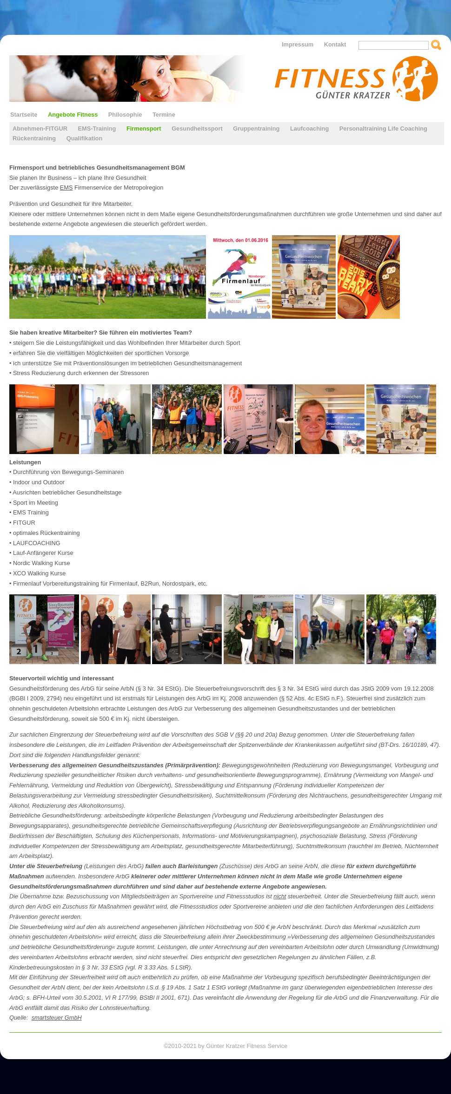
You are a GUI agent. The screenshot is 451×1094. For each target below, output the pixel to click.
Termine (164, 114)
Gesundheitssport (197, 128)
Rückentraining (34, 138)
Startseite (23, 114)
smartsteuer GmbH (57, 1017)
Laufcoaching (309, 128)
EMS (66, 187)
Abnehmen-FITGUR (40, 128)
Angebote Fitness (73, 114)
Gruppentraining (256, 128)
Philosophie (125, 114)
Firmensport (143, 128)
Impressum (297, 44)
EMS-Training (97, 128)
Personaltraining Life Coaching (383, 128)
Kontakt (335, 44)
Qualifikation (84, 138)
